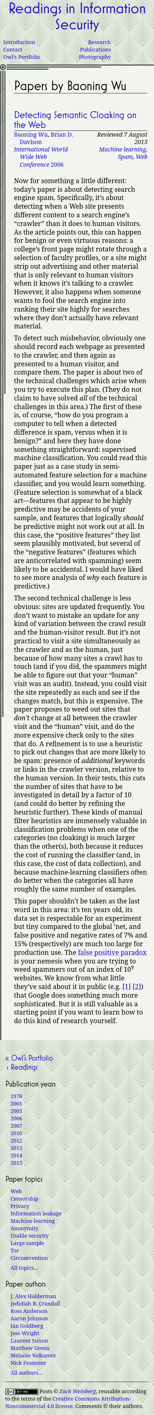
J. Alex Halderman (33, 1296)
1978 (17, 1096)
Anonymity (25, 1228)
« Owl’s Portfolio (29, 1057)
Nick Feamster (28, 1362)
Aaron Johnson (29, 1318)
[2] (137, 986)
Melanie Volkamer (33, 1355)
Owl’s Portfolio (21, 57)
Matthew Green (30, 1348)
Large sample (27, 1243)
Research (99, 42)
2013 (17, 1148)
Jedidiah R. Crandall (35, 1303)
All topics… (24, 1267)
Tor (15, 1250)
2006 (41, 156)
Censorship (25, 1198)
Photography (95, 57)
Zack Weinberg (78, 1391)
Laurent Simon (29, 1340)
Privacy (20, 1206)
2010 (17, 1133)
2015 (17, 1162)
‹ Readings (21, 1066)
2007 (17, 1125)
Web (141, 157)
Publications (95, 49)
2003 (17, 1111)
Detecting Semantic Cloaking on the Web (75, 119)
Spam (125, 157)
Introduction (19, 42)
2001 (17, 1103)
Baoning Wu (31, 134)
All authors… (27, 1372)
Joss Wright (25, 1333)
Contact (12, 49)
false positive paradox (112, 952)
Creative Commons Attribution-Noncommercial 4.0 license (68, 1402)
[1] (126, 986)
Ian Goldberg (27, 1325)
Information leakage (36, 1213)
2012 (17, 1140)
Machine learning (122, 149)
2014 (17, 1155)
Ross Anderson (29, 1311)
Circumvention (29, 1257)
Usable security (30, 1235)
